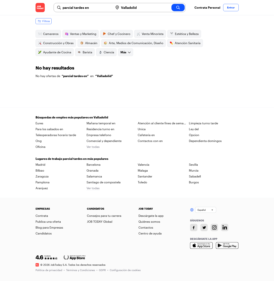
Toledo (142, 182)
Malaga (143, 170)
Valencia (143, 164)
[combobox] (87, 7)
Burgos (194, 182)
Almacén (88, 43)
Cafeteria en (146, 135)
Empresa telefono (99, 135)
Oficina (40, 146)
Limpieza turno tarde (203, 123)
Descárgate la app (151, 215)
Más (125, 52)
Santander (145, 176)
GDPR (103, 270)
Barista (85, 52)
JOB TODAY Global (99, 221)
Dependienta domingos (205, 141)
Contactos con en (150, 141)
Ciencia (106, 52)
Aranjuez (42, 188)
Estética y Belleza (184, 34)
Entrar (231, 7)
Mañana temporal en (101, 123)
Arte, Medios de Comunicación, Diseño (133, 43)
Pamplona (43, 182)
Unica (142, 129)
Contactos (145, 227)
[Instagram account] (214, 227)
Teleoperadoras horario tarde (56, 135)
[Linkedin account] (224, 227)
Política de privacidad (50, 270)
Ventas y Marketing (80, 34)
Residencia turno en (100, 129)
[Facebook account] (193, 227)
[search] (178, 7)
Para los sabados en (49, 129)
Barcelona (94, 164)
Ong (39, 141)
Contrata (42, 215)
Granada (93, 170)
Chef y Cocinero (116, 34)
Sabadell (195, 176)
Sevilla (193, 164)
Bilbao (40, 170)
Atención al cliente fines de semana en (162, 123)
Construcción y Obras (56, 43)
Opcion (194, 135)
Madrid (40, 164)
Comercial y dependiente (104, 141)
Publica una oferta (48, 221)
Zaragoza (42, 176)
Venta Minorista (150, 34)
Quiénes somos (149, 221)
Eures (39, 123)
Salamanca (94, 176)
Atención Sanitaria (185, 43)
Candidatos (44, 233)
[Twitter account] (204, 227)
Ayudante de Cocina (54, 52)
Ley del (194, 129)
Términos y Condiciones (81, 270)
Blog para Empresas (49, 227)
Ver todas (93, 146)
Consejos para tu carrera (104, 215)
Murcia (194, 170)
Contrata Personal (207, 7)
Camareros (48, 34)
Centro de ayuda (150, 233)
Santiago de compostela (104, 182)
